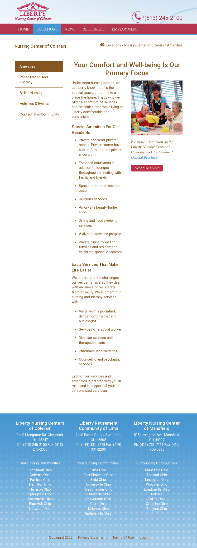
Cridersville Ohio (98, 484)
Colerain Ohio (40, 475)
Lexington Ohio (156, 480)
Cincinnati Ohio (40, 470)
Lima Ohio (98, 470)
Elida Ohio (98, 480)
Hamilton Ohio (40, 484)
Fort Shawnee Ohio (98, 475)
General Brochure (144, 157)
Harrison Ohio (40, 489)
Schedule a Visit (147, 168)
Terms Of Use (123, 537)
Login (144, 537)
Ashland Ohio (156, 475)
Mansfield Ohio (156, 470)
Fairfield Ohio (40, 480)
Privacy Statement (92, 537)
